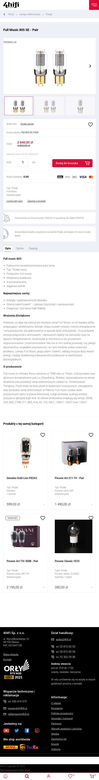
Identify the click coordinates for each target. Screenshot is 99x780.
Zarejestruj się (59, 738)
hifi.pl (11, 14)
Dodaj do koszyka (67, 163)
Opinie (20, 248)
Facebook (27, 730)
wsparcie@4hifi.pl (17, 708)
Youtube (6, 730)
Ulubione (90, 125)
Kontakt (7, 659)
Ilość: (9, 162)
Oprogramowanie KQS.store (15, 770)
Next (90, 66)
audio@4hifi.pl (63, 639)
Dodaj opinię (27, 124)
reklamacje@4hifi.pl (18, 714)
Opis (7, 248)
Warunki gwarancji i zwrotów (66, 728)
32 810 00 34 (67, 651)
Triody (49, 14)
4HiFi (13, 5)
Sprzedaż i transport (62, 718)
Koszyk (55, 744)
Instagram (37, 730)
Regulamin (57, 708)
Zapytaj (32, 248)
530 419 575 (19, 701)
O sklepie (56, 703)
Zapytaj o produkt (36, 201)
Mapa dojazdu (10, 654)
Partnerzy (56, 723)
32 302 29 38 (67, 657)
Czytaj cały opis (14, 201)
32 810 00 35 (67, 646)
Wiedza (55, 733)
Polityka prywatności (62, 713)
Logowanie (48, 776)
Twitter (17, 730)
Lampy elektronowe (29, 14)
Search (27, 776)
